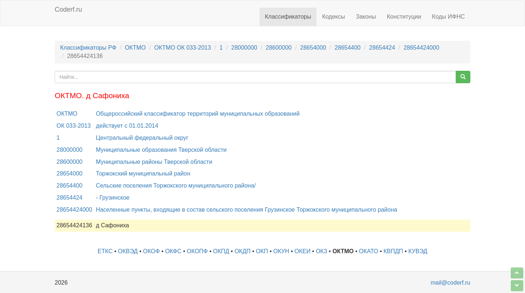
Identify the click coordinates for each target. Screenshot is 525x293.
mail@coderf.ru (450, 282)
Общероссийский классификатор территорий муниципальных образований (198, 114)
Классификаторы (288, 17)
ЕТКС (105, 251)
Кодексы (333, 17)
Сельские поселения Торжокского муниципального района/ (176, 185)
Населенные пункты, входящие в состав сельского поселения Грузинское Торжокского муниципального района (246, 210)
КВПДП (393, 251)
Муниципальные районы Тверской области (154, 162)
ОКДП (242, 251)
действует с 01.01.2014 (127, 126)
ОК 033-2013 (74, 126)
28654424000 (421, 48)
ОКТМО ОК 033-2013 (182, 48)
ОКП (262, 251)
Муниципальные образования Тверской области (161, 150)
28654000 (313, 48)
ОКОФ (151, 251)
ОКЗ (321, 251)
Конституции (404, 17)
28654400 (348, 48)
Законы (366, 17)
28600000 (279, 48)
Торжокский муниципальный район (143, 173)
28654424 (382, 48)
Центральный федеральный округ (142, 138)
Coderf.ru (68, 9)
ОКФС (173, 251)
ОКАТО (368, 251)
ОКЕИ (303, 251)
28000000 (244, 48)
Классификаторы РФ (88, 48)
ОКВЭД (127, 251)
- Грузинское (112, 197)
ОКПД (221, 251)
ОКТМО (135, 48)
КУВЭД (417, 251)
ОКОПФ (197, 251)
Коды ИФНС (448, 17)
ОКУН (281, 251)
